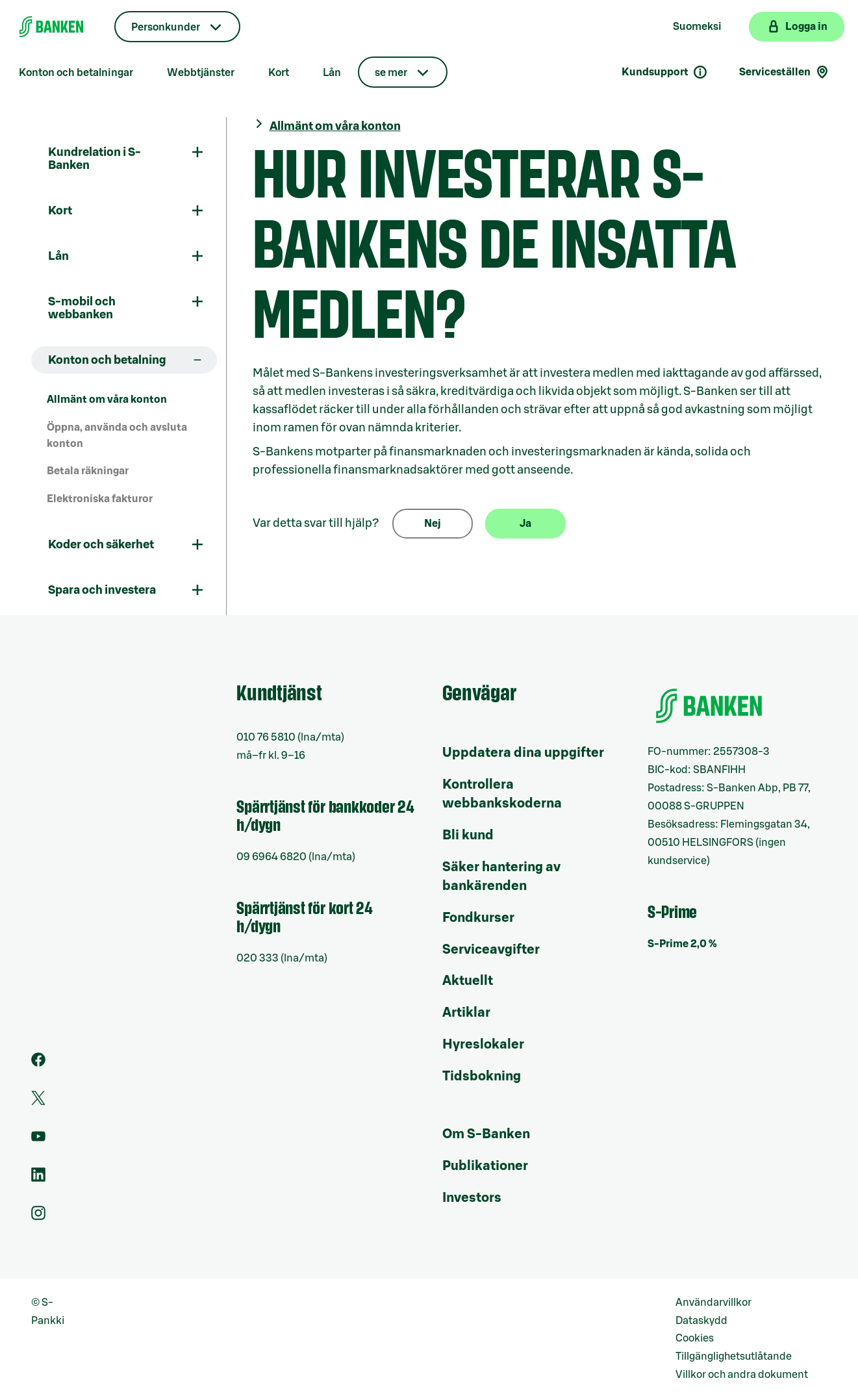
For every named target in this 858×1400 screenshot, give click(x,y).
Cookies (694, 1338)
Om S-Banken (486, 1134)
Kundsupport (665, 72)
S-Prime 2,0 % (682, 944)
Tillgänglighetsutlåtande (733, 1356)
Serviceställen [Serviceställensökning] (784, 72)
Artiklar (466, 1012)
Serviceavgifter (491, 949)
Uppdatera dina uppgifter (523, 752)
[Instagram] (38, 1217)
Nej (432, 523)
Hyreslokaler (483, 1044)
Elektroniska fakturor (100, 499)
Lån (332, 73)
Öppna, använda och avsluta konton (117, 435)
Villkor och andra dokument (741, 1374)
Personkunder (165, 27)
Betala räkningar (88, 471)
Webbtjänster (200, 73)
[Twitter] (38, 1102)
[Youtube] (38, 1140)
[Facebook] (38, 1063)
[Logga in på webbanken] (796, 27)
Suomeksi (697, 26)
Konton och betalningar (76, 73)
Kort (278, 73)
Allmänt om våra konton (107, 399)
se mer (391, 73)
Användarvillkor (713, 1302)
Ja (525, 523)
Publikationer (485, 1166)
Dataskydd (701, 1321)
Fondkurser (478, 917)
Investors (471, 1197)
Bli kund (468, 835)
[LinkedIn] (38, 1178)
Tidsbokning (481, 1076)
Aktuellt (467, 980)
